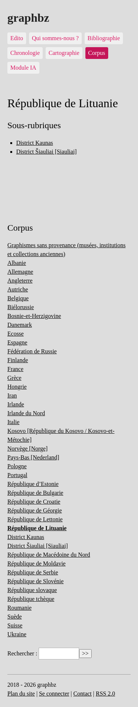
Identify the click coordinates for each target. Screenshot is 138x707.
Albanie (16, 263)
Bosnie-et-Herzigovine (34, 316)
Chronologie (25, 53)
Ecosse (15, 333)
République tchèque (30, 599)
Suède (14, 616)
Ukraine (16, 634)
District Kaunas (34, 143)
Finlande (17, 360)
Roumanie (19, 608)
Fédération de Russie (32, 351)
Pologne (16, 466)
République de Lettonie (35, 519)
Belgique (18, 298)
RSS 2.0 (105, 693)
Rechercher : (22, 653)
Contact (82, 693)
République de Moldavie (36, 563)
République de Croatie (33, 501)
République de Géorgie (34, 510)
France (15, 369)
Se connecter (54, 693)
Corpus (96, 53)
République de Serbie (32, 572)
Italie (13, 422)
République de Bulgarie (35, 493)
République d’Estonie (33, 484)
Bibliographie (104, 38)
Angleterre (19, 280)
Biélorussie (20, 307)
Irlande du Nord (26, 413)
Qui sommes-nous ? (55, 38)
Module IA (23, 67)
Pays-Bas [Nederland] (33, 457)
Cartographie (64, 53)
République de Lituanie (37, 528)
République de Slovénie (35, 581)
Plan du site (21, 693)
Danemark (19, 325)
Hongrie (16, 387)
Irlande (15, 404)
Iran (12, 395)
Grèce (14, 378)
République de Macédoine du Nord (48, 555)
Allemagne (20, 272)
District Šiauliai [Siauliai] (46, 151)
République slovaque (32, 590)
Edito (16, 38)
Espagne (17, 342)
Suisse (14, 625)
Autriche (17, 289)
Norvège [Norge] (27, 448)
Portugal (17, 475)
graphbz (28, 17)
